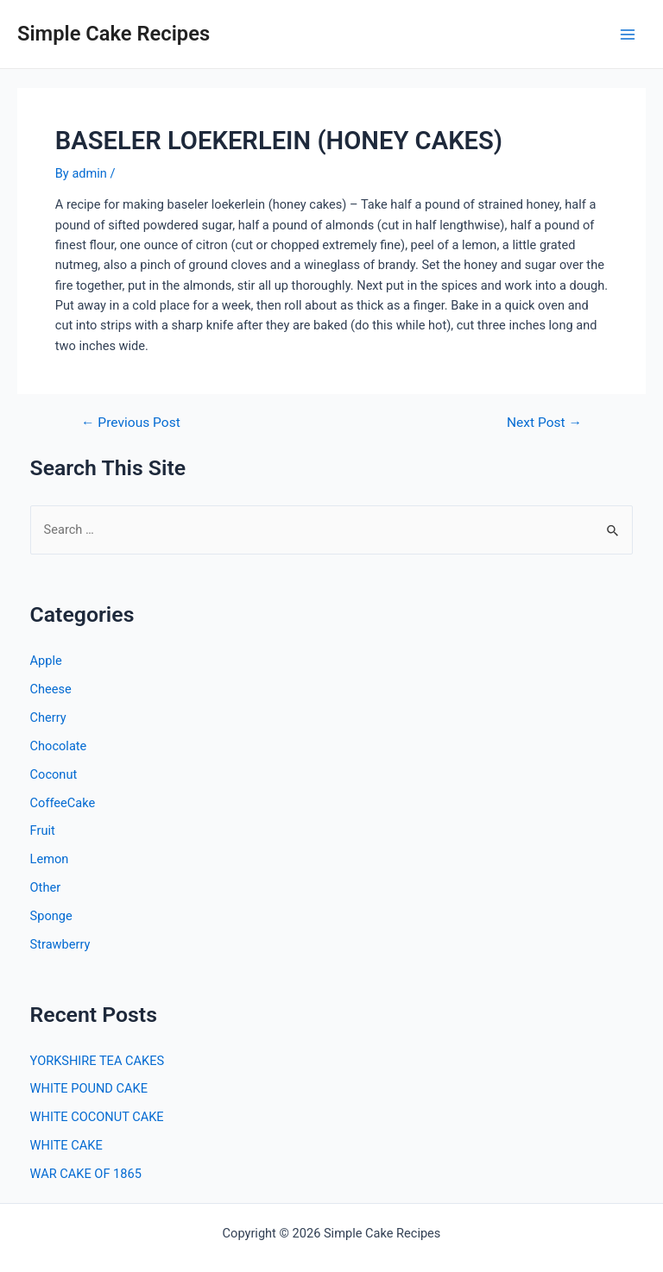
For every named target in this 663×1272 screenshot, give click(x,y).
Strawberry (60, 944)
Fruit (42, 830)
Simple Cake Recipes (113, 34)
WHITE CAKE (66, 1145)
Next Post (544, 423)
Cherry (48, 717)
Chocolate (58, 746)
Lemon (49, 859)
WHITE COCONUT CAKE (97, 1117)
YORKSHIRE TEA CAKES (97, 1060)
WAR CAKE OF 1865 (86, 1173)
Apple (46, 660)
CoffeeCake (63, 803)
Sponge (51, 916)
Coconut (54, 774)
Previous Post (130, 423)
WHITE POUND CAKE (89, 1088)
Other (45, 887)
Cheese (51, 689)
